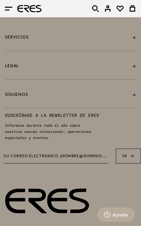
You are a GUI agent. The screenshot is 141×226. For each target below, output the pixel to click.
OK (128, 156)
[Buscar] (95, 8)
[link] (107, 8)
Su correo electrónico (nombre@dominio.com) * (56, 156)
